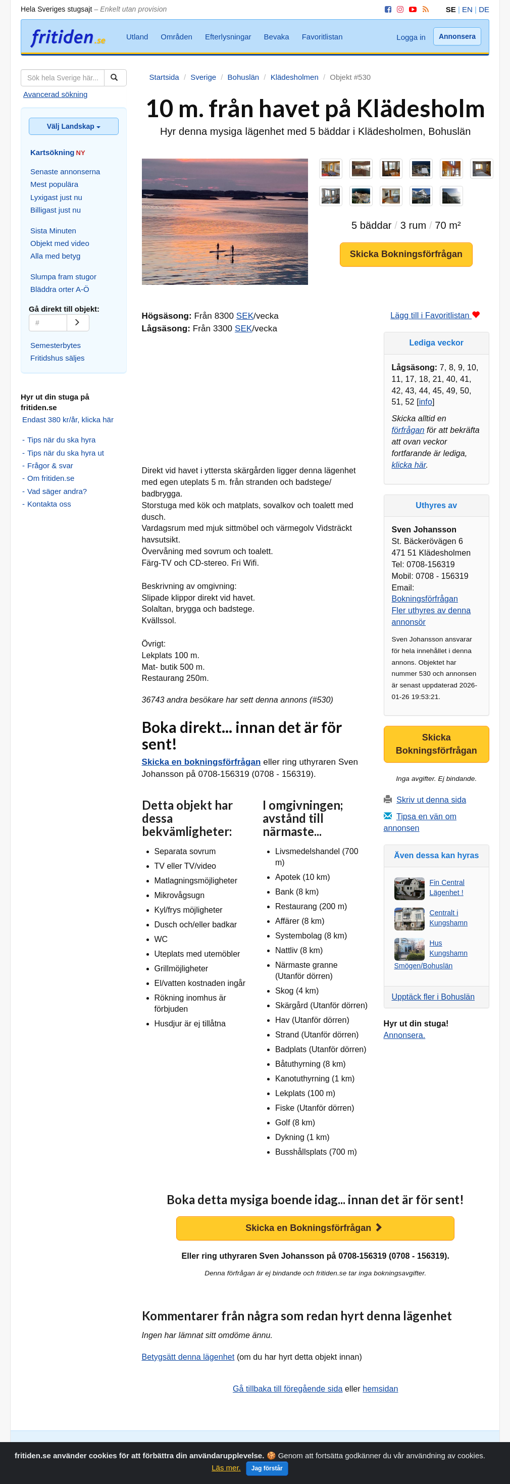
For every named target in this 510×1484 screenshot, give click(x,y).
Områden (176, 36)
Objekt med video (59, 243)
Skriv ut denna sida (431, 800)
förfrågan (408, 430)
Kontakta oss (49, 504)
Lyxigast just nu (56, 197)
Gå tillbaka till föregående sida (288, 1388)
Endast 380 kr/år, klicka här (68, 419)
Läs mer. (226, 1471)
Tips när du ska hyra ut (65, 453)
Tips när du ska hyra (61, 439)
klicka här (409, 465)
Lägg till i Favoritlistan (435, 315)
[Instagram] (398, 9)
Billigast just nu (55, 210)
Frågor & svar (50, 465)
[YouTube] (411, 9)
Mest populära (54, 184)
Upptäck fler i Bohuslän (433, 997)
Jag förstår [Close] (267, 1471)
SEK (244, 316)
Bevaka (276, 36)
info (425, 402)
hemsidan (380, 1388)
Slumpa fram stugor (63, 276)
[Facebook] (386, 9)
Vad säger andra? (57, 491)
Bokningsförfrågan (425, 599)
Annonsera (457, 36)
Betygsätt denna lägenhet (188, 1357)
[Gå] (78, 322)
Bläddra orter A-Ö (59, 289)
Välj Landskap (73, 126)
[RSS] (424, 9)
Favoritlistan (322, 36)
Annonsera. (405, 1035)
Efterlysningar (228, 36)
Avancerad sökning (55, 94)
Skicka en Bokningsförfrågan (314, 1227)
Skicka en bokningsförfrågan (201, 762)
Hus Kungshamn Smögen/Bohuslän (431, 954)
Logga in (411, 37)
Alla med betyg (55, 256)
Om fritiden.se (50, 478)
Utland (137, 36)
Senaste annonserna (65, 171)
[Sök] (115, 77)
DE (484, 9)
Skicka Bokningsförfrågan (406, 254)
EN (467, 9)
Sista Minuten (53, 230)
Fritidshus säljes (57, 358)
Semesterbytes (55, 345)
